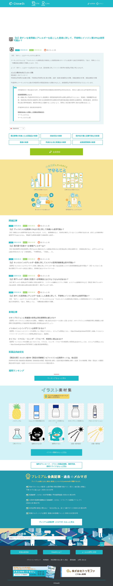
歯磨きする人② (37, 443)
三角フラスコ (17, 443)
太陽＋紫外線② (76, 443)
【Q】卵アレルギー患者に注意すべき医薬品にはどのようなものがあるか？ (39, 279)
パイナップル (17, 421)
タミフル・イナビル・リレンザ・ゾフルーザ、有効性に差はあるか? (36, 339)
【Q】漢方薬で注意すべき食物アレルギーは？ (27, 246)
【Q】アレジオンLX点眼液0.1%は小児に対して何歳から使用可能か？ (36, 229)
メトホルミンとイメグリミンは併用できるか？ (27, 328)
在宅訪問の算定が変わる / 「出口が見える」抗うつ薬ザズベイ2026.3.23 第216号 (56, 508)
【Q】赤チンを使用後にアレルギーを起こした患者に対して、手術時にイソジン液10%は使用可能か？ (49, 296)
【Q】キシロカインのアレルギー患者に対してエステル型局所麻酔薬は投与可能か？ (42, 263)
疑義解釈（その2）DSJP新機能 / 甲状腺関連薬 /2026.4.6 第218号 (50, 495)
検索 (69, 538)
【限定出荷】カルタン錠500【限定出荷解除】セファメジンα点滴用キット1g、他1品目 (43, 358)
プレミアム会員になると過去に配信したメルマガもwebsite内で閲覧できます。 (56, 481)
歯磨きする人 (56, 443)
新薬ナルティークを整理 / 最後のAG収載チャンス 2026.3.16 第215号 (52, 513)
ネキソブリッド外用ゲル (76, 421)
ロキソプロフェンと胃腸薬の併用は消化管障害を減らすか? (32, 318)
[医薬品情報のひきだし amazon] (34, 572)
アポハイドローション (96, 421)
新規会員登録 (24, 552)
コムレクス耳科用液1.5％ (37, 421)
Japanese (14, 128)
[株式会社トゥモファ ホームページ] (80, 572)
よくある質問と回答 (89, 552)
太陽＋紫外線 (95, 443)
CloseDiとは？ (56, 552)
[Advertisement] (56, 20)
